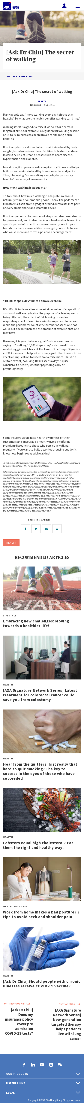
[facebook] (26, 528)
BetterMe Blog (23, 76)
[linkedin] (47, 528)
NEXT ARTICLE (70, 1004)
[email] (57, 528)
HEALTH (42, 101)
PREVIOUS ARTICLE (17, 1004)
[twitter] (37, 528)
